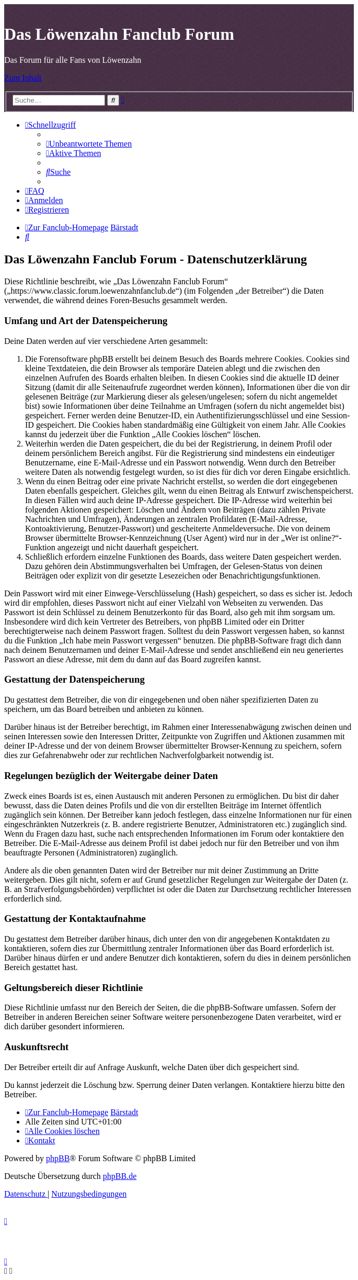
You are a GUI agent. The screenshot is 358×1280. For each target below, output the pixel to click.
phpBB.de (119, 1176)
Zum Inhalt (23, 77)
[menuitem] (89, 143)
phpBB (58, 1158)
